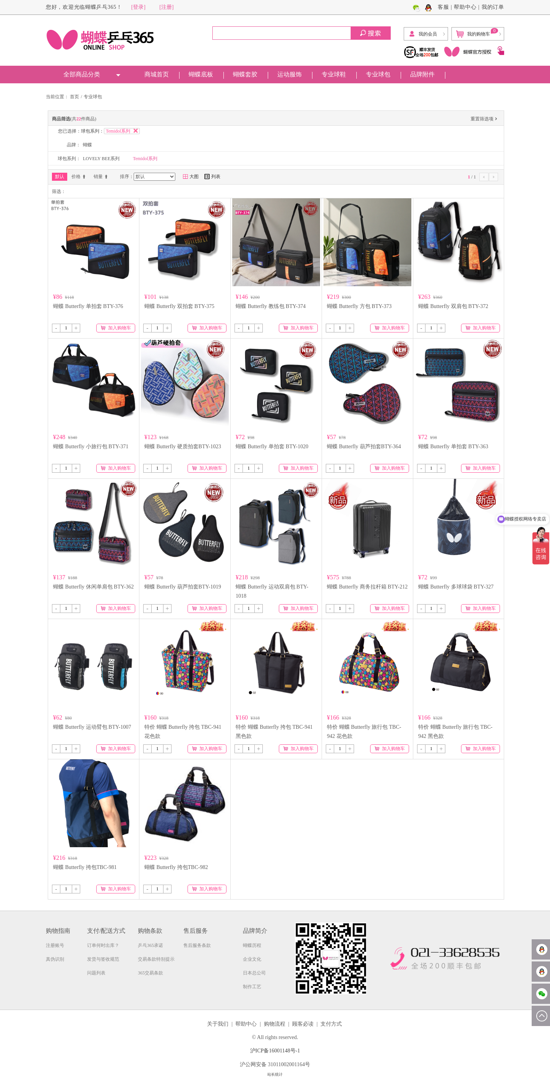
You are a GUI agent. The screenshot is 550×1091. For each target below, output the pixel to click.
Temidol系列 (145, 158)
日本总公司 (254, 973)
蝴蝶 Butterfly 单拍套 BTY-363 (453, 446)
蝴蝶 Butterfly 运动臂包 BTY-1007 (92, 727)
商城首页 (156, 74)
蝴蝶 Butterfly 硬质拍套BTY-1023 (182, 446)
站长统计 (275, 1074)
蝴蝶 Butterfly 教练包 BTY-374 (271, 306)
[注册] (166, 7)
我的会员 (422, 34)
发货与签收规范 (103, 959)
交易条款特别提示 (156, 959)
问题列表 (96, 973)
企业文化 (252, 959)
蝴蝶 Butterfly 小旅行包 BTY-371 (90, 446)
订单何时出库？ (103, 945)
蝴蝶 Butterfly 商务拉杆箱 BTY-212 (367, 587)
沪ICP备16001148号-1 (275, 1051)
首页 (74, 96)
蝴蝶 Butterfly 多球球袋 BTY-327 (455, 587)
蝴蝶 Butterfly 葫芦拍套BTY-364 (364, 446)
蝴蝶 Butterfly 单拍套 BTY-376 (88, 306)
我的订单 (493, 7)
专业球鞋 (334, 74)
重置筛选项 (485, 119)
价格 (78, 176)
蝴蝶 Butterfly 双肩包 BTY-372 (453, 306)
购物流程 (274, 1024)
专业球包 (378, 74)
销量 (101, 176)
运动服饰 (289, 74)
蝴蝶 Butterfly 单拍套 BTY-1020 (272, 446)
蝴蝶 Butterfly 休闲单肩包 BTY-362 (93, 587)
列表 (212, 176)
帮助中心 (465, 7)
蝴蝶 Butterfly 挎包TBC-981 (84, 867)
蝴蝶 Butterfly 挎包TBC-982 (176, 867)
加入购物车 (116, 328)
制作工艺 (252, 986)
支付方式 (331, 1024)
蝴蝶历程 (252, 945)
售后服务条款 (197, 945)
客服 (443, 7)
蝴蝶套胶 (245, 74)
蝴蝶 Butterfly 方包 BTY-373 (359, 306)
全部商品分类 (81, 74)
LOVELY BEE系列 (101, 158)
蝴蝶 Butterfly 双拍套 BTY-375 (179, 306)
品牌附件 (422, 74)
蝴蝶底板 (201, 74)
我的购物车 (477, 33)
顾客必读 (303, 1024)
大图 (191, 176)
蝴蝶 (87, 145)
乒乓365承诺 (150, 945)
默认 (59, 176)
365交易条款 (150, 973)
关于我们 (217, 1024)
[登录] (138, 7)
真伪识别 (55, 959)
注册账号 (55, 945)
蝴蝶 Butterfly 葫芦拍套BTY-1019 (182, 587)
